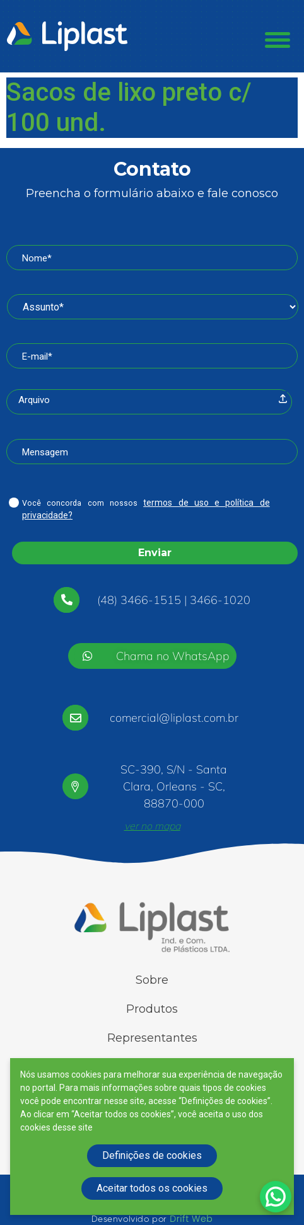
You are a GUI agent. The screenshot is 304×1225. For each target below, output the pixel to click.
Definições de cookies (152, 1155)
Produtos (152, 1009)
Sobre (152, 980)
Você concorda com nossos (146, 509)
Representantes (152, 1038)
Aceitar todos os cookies (152, 1188)
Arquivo (34, 400)
